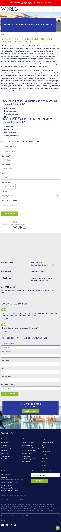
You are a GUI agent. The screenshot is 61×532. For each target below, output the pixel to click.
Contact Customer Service (9, 491)
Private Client (25, 456)
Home (3, 34)
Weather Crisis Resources (9, 488)
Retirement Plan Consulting (30, 448)
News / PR (45, 445)
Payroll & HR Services (28, 450)
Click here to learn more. (30, 4)
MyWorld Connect (7, 485)
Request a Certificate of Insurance (12, 480)
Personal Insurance (27, 453)
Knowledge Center (48, 442)
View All (4, 459)
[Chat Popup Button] (58, 528)
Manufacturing (6, 448)
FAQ (43, 448)
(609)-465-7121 (30, 411)
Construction (5, 442)
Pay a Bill (4, 477)
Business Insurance (27, 442)
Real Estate (5, 453)
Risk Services (25, 461)
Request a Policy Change (9, 482)
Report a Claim (6, 474)
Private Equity (5, 450)
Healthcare (5, 445)
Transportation (6, 456)
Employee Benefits (27, 445)
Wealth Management (28, 459)
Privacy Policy (6, 500)
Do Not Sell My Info (20, 500)
